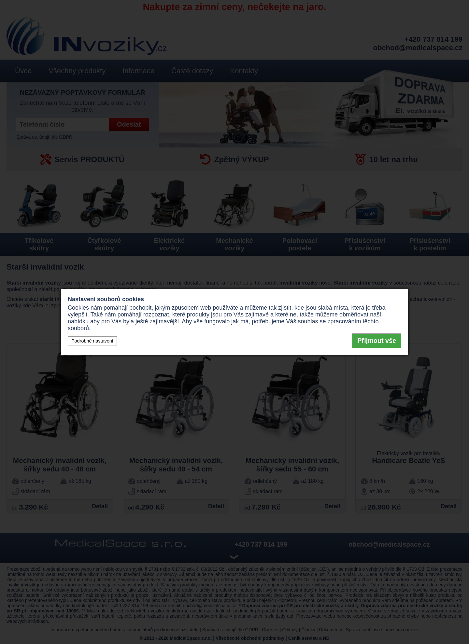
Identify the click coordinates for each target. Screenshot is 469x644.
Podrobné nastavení (92, 340)
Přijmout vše (376, 340)
